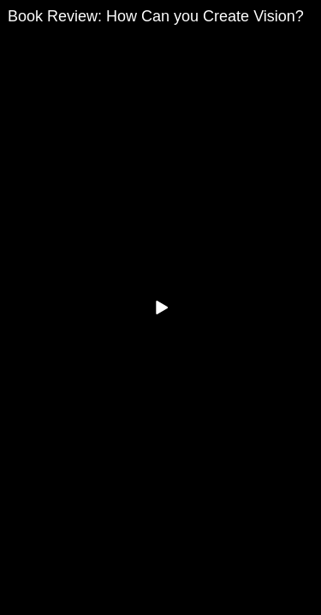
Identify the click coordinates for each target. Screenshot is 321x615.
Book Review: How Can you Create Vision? (156, 16)
